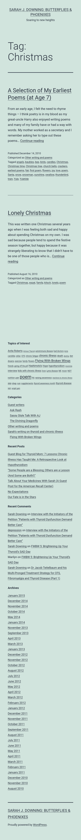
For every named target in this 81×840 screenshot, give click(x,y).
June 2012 (14, 681)
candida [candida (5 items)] (11, 356)
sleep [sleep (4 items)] (14, 383)
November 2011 (18, 718)
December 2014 (18, 601)
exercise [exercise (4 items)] (18, 361)
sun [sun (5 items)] (18, 383)
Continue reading (32, 141)
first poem (35, 170)
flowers (46, 170)
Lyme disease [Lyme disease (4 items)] (52, 371)
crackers (62, 166)
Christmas (62, 162)
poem (64, 170)
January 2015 (16, 595)
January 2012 (16, 708)
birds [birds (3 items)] (66, 351)
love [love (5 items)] (44, 371)
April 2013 (14, 638)
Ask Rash (16, 410)
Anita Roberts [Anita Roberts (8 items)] (15, 350)
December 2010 (18, 777)
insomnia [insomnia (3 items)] (68, 366)
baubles (29, 162)
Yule (16, 178)
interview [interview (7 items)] (12, 370)
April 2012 (14, 692)
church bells (50, 166)
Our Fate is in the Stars (22, 497)
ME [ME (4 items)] (60, 371)
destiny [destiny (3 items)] (66, 356)
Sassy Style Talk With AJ (25, 415)
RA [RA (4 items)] (33, 378)
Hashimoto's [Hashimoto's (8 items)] (35, 365)
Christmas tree (34, 166)
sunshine (39, 174)
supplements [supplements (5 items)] (27, 383)
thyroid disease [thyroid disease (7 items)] (63, 383)
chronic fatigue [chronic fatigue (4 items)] (32, 356)
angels (20, 162)
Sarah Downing (17, 514)
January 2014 (16, 622)
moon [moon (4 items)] (64, 371)
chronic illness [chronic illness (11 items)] (47, 355)
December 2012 (18, 654)
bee (37, 162)
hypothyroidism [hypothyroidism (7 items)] (57, 365)
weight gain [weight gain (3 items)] (16, 388)
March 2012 (15, 697)
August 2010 (16, 788)
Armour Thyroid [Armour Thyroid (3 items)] (29, 351)
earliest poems (16, 170)
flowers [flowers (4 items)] (31, 361)
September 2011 (18, 729)
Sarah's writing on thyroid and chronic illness (35, 431)
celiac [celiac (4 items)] (18, 356)
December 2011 (18, 713)
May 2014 (14, 617)
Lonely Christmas (29, 213)
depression (15, 530)
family (39, 282)
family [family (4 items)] (25, 361)
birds (43, 162)
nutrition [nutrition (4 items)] (11, 378)
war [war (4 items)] (9, 388)
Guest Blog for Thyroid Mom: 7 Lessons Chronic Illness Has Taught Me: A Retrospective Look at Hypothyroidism (37, 459)
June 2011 (14, 745)
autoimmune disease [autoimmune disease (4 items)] (44, 351)
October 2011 (16, 724)
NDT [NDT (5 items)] (70, 371)
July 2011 (14, 740)
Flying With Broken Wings (25, 437)
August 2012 (16, 670)
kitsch (47, 282)
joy (53, 170)
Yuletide (24, 178)
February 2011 (17, 767)
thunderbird (61, 174)
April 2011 (14, 756)
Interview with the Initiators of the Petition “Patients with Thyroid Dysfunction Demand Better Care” (40, 519)
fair (27, 170)
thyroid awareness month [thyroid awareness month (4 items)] (44, 383)
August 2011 (16, 735)
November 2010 (18, 783)
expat (32, 282)
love (58, 170)
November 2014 (18, 606)
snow (18, 174)
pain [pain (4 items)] (17, 378)
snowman (27, 174)
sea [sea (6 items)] (9, 383)
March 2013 (15, 643)
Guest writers (16, 404)
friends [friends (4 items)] (11, 366)
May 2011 (14, 751)
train (10, 178)
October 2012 (16, 665)
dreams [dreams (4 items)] (11, 361)
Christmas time (16, 166)
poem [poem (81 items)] (25, 376)
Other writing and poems (38, 157)
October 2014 (16, 611)
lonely (55, 282)
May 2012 (14, 686)
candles (51, 162)
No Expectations (18, 491)
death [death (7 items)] (60, 355)
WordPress (40, 824)
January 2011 (16, 772)
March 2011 (15, 761)
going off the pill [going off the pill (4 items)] (21, 366)
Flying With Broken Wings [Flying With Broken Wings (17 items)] (53, 361)
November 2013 (18, 627)
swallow (49, 174)
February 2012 (17, 702)
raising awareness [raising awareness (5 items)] (43, 378)
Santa (11, 174)
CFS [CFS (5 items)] (23, 356)
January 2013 (16, 649)
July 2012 (14, 676)
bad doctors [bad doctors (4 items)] (59, 351)
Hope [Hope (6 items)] (45, 366)
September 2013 (18, 633)
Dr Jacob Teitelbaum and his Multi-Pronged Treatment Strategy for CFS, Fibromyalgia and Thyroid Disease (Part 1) (37, 573)
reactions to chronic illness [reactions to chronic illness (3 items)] (62, 378)
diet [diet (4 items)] (71, 356)
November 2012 (18, 659)
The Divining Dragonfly (24, 420)
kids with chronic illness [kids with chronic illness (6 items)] (29, 370)
